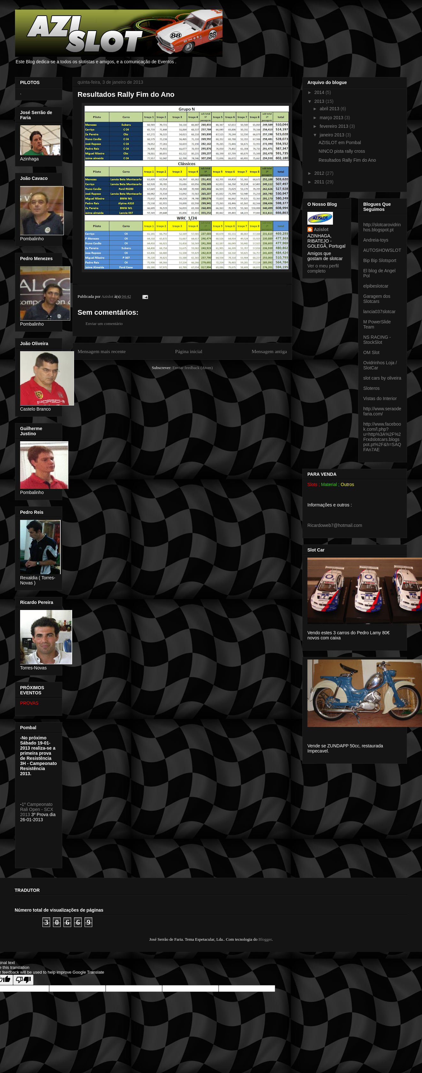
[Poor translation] (23, 980)
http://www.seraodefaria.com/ (382, 411)
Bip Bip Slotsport (379, 260)
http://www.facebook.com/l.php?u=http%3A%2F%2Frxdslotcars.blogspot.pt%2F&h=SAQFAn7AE (382, 436)
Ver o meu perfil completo (323, 268)
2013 (320, 101)
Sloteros (371, 388)
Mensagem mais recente (102, 351)
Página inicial (188, 351)
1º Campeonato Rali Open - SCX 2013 (36, 809)
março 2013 (332, 117)
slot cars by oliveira (382, 378)
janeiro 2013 (332, 134)
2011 (320, 181)
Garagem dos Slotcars (376, 299)
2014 (320, 92)
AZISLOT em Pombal (340, 142)
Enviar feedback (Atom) (192, 367)
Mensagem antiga (269, 351)
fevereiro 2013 (334, 126)
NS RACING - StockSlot (377, 340)
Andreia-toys (375, 240)
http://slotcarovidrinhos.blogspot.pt (382, 227)
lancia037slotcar (379, 311)
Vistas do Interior (380, 398)
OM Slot (371, 352)
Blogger (265, 939)
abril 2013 (330, 108)
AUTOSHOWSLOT (382, 250)
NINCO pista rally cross (342, 151)
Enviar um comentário (104, 323)
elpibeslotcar (375, 286)
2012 (320, 173)
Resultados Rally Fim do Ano (347, 160)
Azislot (321, 229)
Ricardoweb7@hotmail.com (334, 525)
